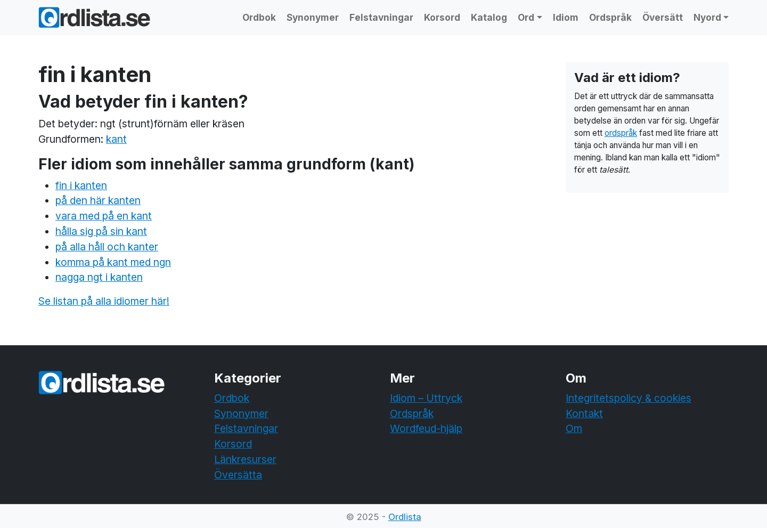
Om (574, 428)
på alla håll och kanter (106, 246)
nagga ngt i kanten (99, 277)
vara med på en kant (103, 215)
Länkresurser (245, 459)
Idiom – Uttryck (426, 398)
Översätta (238, 474)
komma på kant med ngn (113, 262)
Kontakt (584, 413)
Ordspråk (610, 17)
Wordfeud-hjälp (426, 428)
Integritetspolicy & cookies (628, 398)
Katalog (489, 17)
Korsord (442, 17)
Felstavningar (381, 17)
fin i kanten (81, 185)
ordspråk (621, 133)
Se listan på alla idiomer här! (103, 301)
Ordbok (259, 17)
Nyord (707, 17)
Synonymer (313, 17)
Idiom (565, 17)
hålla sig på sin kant (101, 231)
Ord (526, 17)
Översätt (662, 17)
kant (116, 139)
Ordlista (404, 516)
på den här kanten (98, 200)
